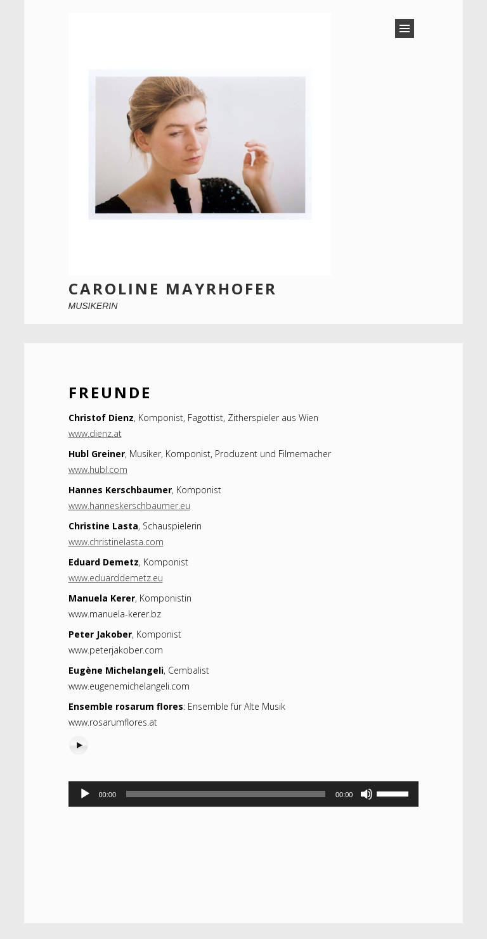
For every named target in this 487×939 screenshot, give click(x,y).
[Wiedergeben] (85, 794)
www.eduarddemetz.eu (115, 578)
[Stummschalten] (366, 794)
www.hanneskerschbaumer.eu (129, 506)
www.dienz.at (95, 433)
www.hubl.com (97, 469)
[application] (243, 794)
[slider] (225, 794)
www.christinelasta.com (116, 542)
